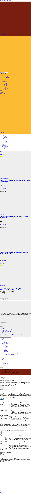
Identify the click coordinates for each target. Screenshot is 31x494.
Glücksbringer (6, 88)
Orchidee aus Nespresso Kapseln (8, 349)
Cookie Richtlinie (4, 330)
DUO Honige (6, 345)
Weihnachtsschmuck (7, 352)
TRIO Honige (6, 85)
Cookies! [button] (1, 385)
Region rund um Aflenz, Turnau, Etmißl (7, 324)
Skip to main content (8, 0)
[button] (2, 249)
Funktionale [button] (1, 422)
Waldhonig (7, 77)
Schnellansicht (2, 177)
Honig (4, 75)
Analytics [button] (1, 431)
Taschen (5, 80)
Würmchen (7, 355)
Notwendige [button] (2, 398)
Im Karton (5, 142)
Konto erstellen (2, 378)
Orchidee (5, 79)
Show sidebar (2, 154)
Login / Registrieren (5, 365)
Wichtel (5, 89)
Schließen (1, 151)
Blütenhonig (7, 76)
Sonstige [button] (1, 453)
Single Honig (5, 84)
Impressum (3, 332)
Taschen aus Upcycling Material (8, 356)
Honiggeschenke (4, 81)
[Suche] (4, 72)
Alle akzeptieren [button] (11, 385)
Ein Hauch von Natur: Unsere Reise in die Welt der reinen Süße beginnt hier (11, 334)
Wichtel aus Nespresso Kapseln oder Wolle (11, 353)
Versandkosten (4, 188)
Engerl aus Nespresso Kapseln (9, 354)
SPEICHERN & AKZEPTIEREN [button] (5, 460)
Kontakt (3, 328)
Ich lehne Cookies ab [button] (6, 385)
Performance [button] (2, 428)
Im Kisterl (5, 83)
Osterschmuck (6, 351)
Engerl (5, 87)
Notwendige (3, 399)
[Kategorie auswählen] (15, 73)
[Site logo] (5, 71)
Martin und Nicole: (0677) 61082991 (8, 316)
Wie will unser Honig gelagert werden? (5, 333)
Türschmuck (3, 86)
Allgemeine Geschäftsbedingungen (7, 331)
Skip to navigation (2, 0)
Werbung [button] (1, 449)
